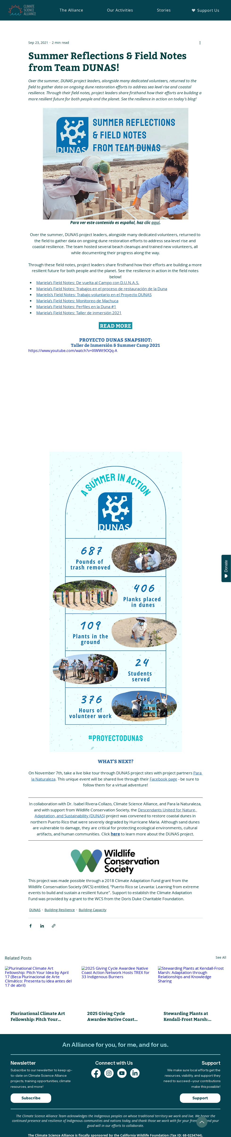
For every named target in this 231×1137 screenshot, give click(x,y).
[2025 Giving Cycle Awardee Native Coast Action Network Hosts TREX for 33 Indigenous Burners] (116, 985)
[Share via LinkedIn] (42, 926)
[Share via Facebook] (30, 926)
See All (221, 957)
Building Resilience (60, 910)
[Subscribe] (31, 1098)
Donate (226, 569)
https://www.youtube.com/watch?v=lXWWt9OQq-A (72, 350)
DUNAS (35, 910)
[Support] (200, 1098)
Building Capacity (92, 910)
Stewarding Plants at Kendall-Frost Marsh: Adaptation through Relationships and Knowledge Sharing (186, 1016)
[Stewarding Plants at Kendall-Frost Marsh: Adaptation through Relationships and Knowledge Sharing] (192, 985)
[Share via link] (53, 926)
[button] (71, 10)
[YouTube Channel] (122, 1073)
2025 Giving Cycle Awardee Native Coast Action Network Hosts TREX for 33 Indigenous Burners (112, 1016)
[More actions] (200, 42)
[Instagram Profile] (109, 1073)
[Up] (201, 1122)
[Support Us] (205, 10)
